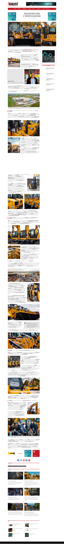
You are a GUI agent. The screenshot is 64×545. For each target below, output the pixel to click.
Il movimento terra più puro (30, 480)
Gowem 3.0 (38, 8)
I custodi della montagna (13, 480)
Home (15, 8)
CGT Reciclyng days (32, 534)
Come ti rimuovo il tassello (13, 496)
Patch (33, 8)
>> (28, 49)
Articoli (47, 8)
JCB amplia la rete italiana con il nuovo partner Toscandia (50, 90)
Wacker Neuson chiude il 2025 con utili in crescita (50, 68)
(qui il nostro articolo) (34, 50)
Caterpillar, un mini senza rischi (31, 512)
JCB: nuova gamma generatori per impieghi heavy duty (50, 79)
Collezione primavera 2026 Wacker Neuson (50, 84)
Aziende (19, 8)
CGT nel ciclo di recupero (17, 534)
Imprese (29, 8)
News (44, 8)
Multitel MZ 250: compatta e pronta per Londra (50, 73)
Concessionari (24, 8)
